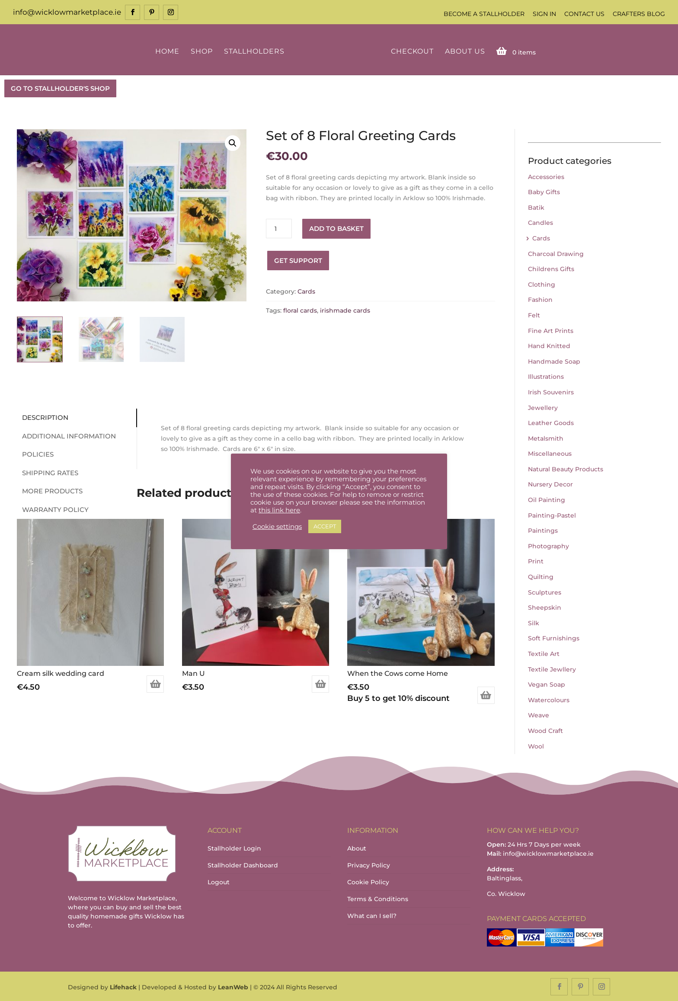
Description (42, 417)
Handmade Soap (554, 361)
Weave (538, 715)
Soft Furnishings (553, 638)
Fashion (540, 299)
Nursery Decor (550, 484)
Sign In (544, 14)
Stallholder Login (234, 848)
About (356, 848)
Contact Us (584, 14)
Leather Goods (551, 422)
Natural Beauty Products (565, 468)
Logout (219, 882)
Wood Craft (545, 730)
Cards (306, 290)
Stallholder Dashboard (243, 865)
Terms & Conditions (377, 898)
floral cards (300, 310)
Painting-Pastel (552, 514)
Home (169, 50)
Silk (533, 622)
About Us (463, 50)
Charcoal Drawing (556, 253)
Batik (536, 207)
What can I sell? (372, 915)
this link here (279, 510)
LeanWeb (233, 986)
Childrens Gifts (551, 268)
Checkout (410, 50)
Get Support (298, 260)
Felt (534, 314)
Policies (35, 453)
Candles (540, 222)
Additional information (66, 435)
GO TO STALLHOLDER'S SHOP (60, 87)
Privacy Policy (368, 865)
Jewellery (543, 407)
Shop (203, 50)
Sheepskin (544, 607)
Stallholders (255, 50)
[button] (232, 142)
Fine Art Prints (550, 330)
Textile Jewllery (552, 668)
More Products (49, 490)
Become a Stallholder (484, 14)
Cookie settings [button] (277, 527)
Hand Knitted (549, 345)
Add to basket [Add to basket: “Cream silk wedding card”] (155, 683)
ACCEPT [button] (324, 526)
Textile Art (544, 653)
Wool (536, 745)
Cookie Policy (368, 882)
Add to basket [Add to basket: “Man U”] (320, 683)
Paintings (543, 530)
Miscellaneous (550, 453)
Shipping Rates (47, 472)
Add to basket (336, 228)
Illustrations (546, 376)
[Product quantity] (279, 228)
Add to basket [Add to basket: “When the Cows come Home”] (486, 695)
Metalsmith (545, 437)
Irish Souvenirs (551, 391)
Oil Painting (546, 499)
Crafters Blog (639, 14)
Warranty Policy (52, 509)
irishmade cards (345, 310)
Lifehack (123, 986)
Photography (548, 545)
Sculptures (544, 591)
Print (536, 561)
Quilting (540, 576)
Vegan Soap (546, 684)
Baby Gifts (544, 191)
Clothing (541, 284)
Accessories (546, 176)
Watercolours (548, 699)
